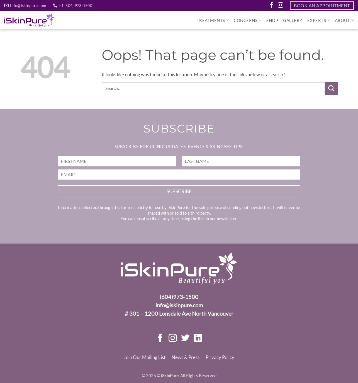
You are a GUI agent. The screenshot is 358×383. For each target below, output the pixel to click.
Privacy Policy (220, 357)
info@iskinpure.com (179, 305)
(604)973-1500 (179, 296)
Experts (318, 20)
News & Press (185, 357)
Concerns (247, 20)
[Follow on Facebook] (271, 6)
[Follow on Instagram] (280, 6)
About (344, 20)
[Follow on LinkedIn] (198, 338)
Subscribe (179, 191)
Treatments (213, 20)
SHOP (272, 20)
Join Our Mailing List (144, 357)
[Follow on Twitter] (185, 338)
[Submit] (331, 88)
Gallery (292, 20)
